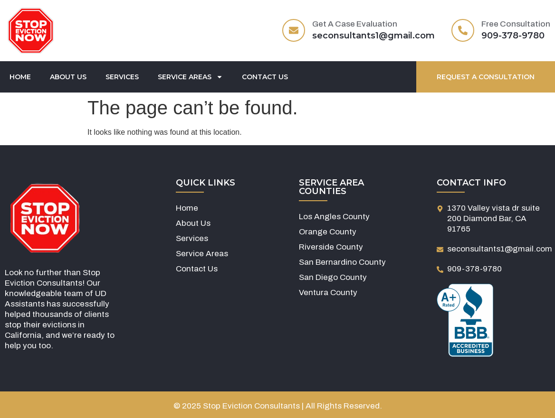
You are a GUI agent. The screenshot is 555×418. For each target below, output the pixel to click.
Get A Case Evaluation (354, 23)
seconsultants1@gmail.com (373, 35)
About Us (68, 77)
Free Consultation (515, 23)
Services (122, 77)
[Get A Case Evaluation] (293, 30)
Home (20, 77)
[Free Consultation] (463, 30)
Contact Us (265, 77)
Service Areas (190, 77)
